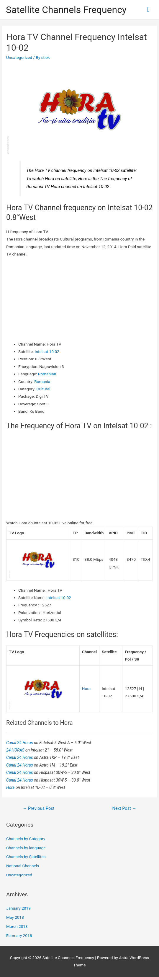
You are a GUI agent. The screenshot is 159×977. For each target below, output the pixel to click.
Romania (42, 381)
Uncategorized (19, 57)
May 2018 (15, 917)
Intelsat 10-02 (47, 351)
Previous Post (39, 808)
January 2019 (18, 908)
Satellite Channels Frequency (66, 9)
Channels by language (25, 847)
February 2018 (19, 935)
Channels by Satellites (25, 856)
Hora (86, 688)
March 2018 (17, 926)
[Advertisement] (79, 299)
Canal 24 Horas (20, 742)
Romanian (47, 373)
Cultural (43, 389)
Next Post (124, 808)
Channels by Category (25, 838)
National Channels (22, 865)
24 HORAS (15, 750)
